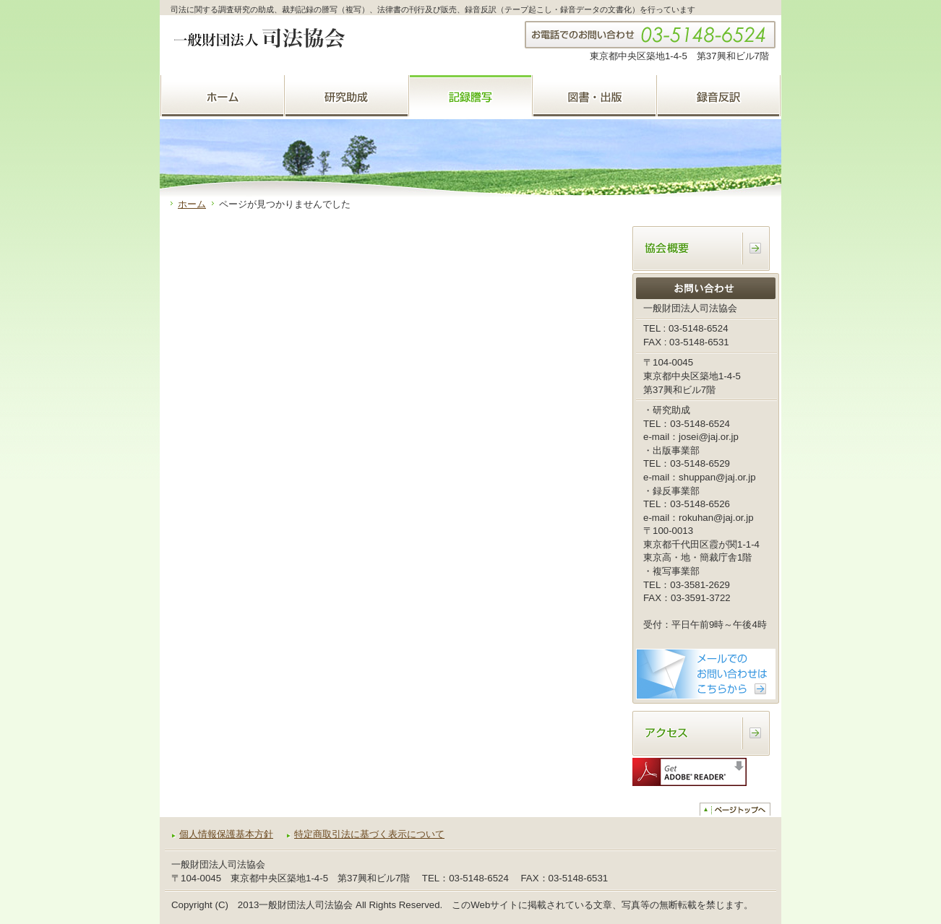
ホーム (192, 204)
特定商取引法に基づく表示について (369, 834)
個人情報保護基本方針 (226, 834)
